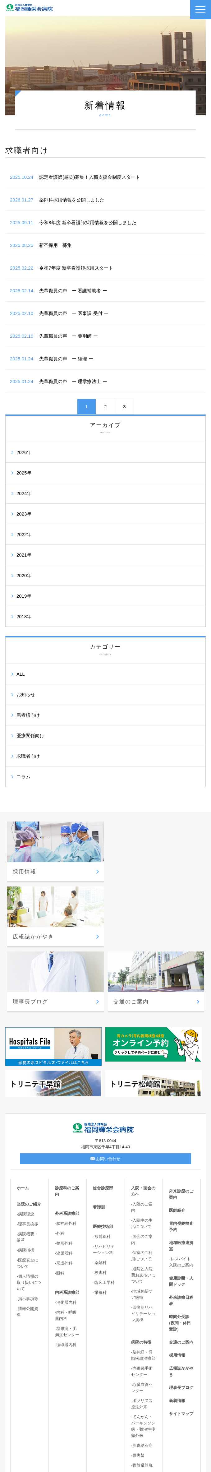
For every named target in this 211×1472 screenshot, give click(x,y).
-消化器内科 (65, 1237)
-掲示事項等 (27, 1233)
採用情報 (177, 1290)
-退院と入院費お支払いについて (143, 1210)
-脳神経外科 (65, 1158)
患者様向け (28, 715)
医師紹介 (177, 1145)
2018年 (23, 616)
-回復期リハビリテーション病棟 (143, 1248)
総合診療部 (103, 1123)
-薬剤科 (99, 1197)
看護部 (99, 1142)
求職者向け (28, 756)
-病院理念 (25, 1149)
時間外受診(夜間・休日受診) (179, 1257)
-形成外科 (63, 1198)
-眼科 (59, 1208)
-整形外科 (63, 1178)
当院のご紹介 (29, 1139)
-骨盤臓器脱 (142, 1400)
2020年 (23, 575)
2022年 (23, 534)
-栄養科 (99, 1227)
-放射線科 (101, 1171)
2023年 (23, 513)
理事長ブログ (181, 1322)
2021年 (23, 555)
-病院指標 (25, 1185)
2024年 (23, 493)
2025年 (23, 472)
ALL (20, 674)
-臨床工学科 (103, 1217)
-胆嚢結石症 (142, 1380)
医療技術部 (103, 1161)
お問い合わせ (105, 1093)
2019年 (23, 596)
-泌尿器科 (63, 1188)
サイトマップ (181, 1348)
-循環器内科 (65, 1279)
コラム (23, 776)
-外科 (59, 1168)
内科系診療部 (67, 1227)
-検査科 (99, 1207)
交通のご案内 (181, 1277)
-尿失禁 (137, 1390)
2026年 (23, 452)
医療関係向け (30, 735)
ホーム (23, 1123)
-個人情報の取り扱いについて (29, 1217)
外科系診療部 (67, 1148)
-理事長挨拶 (27, 1159)
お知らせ (25, 694)
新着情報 (177, 1335)
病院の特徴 (141, 1277)
